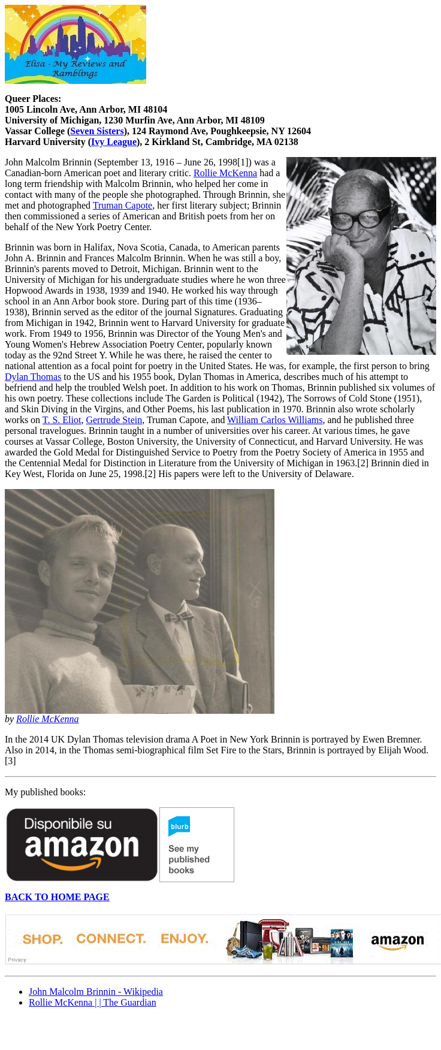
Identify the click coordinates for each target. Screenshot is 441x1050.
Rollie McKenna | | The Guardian (92, 1002)
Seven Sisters (96, 131)
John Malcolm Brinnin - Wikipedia (96, 991)
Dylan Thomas (33, 377)
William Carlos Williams (274, 420)
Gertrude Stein (114, 420)
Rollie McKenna (225, 173)
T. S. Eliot (62, 420)
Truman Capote (122, 205)
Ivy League (114, 142)
